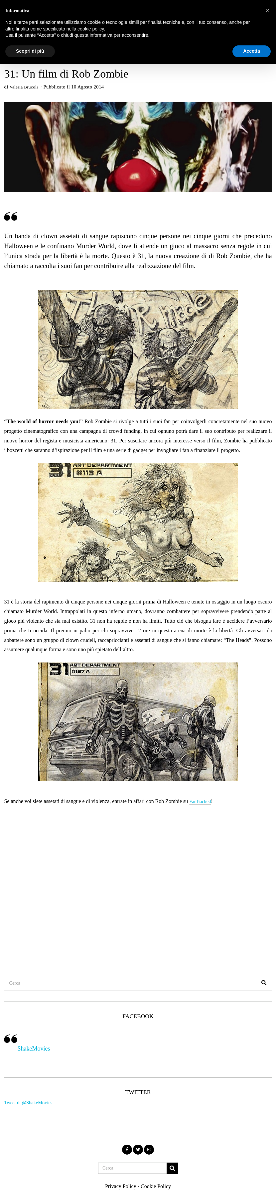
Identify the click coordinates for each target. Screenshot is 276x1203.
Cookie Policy (156, 1187)
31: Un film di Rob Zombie (66, 74)
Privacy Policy (120, 1187)
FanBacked (201, 802)
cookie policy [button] (90, 28)
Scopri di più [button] (30, 51)
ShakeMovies (33, 1049)
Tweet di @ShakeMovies (28, 1104)
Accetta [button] (251, 51)
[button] (264, 984)
